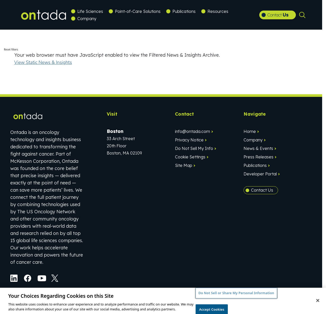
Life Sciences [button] (90, 11)
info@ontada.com (192, 131)
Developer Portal (260, 173)
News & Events (258, 148)
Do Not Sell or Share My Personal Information (236, 295)
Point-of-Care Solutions (138, 11)
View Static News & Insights (43, 62)
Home (250, 131)
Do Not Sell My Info (194, 148)
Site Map (183, 165)
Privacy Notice (189, 139)
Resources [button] (217, 11)
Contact (278, 15)
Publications (184, 11)
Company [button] (86, 18)
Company (253, 139)
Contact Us (262, 190)
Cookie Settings (190, 156)
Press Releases (258, 156)
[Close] (317, 302)
